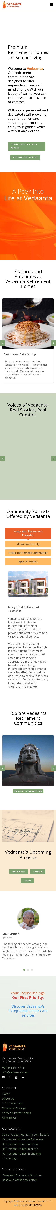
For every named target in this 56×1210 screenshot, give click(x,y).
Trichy (27, 880)
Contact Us (9, 1117)
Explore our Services (25, 157)
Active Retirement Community (28, 552)
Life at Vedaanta (12, 1103)
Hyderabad (18, 871)
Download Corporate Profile (24, 146)
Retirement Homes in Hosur (20, 1144)
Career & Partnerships (16, 1113)
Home (6, 1094)
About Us (8, 1098)
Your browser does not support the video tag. (28, 24)
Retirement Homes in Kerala (20, 1149)
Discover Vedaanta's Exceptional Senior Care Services (28, 1011)
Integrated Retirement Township (28, 533)
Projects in (28, 791)
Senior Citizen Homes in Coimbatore (25, 1134)
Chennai (37, 871)
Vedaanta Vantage (14, 1108)
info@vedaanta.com (15, 1072)
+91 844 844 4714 (13, 1067)
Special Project (28, 561)
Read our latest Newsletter (19, 1180)
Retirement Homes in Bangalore (23, 1139)
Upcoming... (9, 1158)
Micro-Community (28, 544)
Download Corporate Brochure (22, 1175)
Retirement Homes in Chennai (21, 1153)
